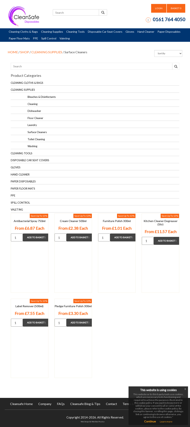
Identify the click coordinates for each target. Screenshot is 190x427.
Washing (32, 146)
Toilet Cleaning (36, 139)
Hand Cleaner (145, 31)
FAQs (61, 404)
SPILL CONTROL (20, 202)
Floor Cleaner (35, 118)
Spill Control (48, 38)
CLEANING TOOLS (21, 153)
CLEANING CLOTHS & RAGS (27, 82)
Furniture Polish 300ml (117, 221)
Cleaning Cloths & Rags (23, 31)
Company (44, 404)
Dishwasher (34, 110)
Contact (111, 404)
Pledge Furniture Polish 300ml (73, 306)
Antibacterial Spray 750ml (29, 221)
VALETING (17, 209)
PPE (35, 38)
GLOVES (15, 167)
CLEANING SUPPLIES (46, 52)
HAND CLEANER (20, 174)
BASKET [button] (176, 8)
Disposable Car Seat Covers (105, 31)
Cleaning (32, 104)
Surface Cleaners (37, 132)
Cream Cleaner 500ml (73, 221)
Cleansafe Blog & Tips (85, 404)
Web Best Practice (98, 422)
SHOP (24, 52)
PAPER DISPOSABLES (23, 181)
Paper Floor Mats (19, 38)
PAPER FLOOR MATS (23, 188)
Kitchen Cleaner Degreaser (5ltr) (161, 222)
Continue (150, 421)
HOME (13, 52)
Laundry (32, 125)
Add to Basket (36, 237)
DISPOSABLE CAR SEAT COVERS (30, 160)
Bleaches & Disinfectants (42, 96)
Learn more (166, 421)
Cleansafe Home (21, 404)
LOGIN (158, 8)
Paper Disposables (168, 31)
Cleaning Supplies (52, 31)
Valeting (64, 38)
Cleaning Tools (75, 31)
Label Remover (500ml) (29, 306)
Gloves (130, 31)
